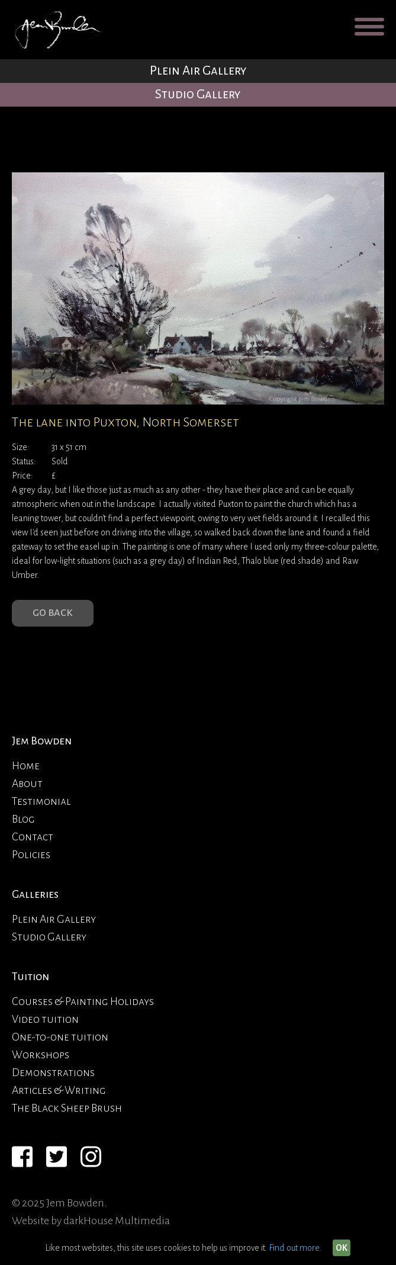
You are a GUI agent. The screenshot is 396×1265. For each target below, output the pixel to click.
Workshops (40, 1055)
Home (26, 766)
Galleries (35, 894)
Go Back (53, 613)
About (27, 783)
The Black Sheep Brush (67, 1108)
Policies (31, 855)
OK (341, 1248)
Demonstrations (53, 1072)
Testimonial (41, 801)
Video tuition (45, 1019)
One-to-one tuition (60, 1037)
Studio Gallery (198, 94)
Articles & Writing (59, 1090)
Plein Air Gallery (198, 71)
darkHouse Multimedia (116, 1221)
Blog (23, 819)
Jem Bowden (42, 741)
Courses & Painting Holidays (83, 1001)
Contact (32, 837)
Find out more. (295, 1248)
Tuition (30, 977)
